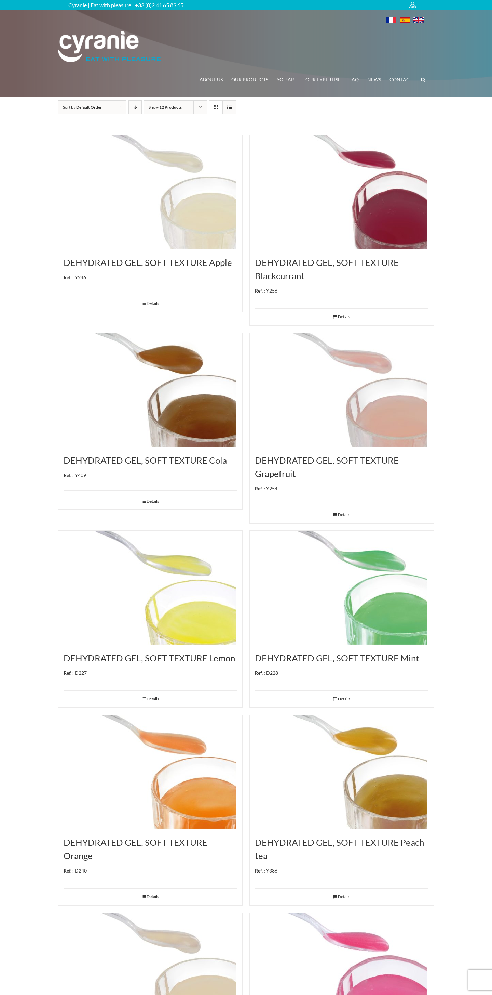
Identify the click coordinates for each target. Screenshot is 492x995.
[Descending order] (135, 107)
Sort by (82, 107)
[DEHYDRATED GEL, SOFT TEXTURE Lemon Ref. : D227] (150, 588)
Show (165, 107)
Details (153, 303)
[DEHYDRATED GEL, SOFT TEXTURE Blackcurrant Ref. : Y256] (342, 192)
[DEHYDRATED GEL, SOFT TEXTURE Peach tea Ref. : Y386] (342, 772)
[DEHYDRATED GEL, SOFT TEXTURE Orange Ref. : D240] (150, 772)
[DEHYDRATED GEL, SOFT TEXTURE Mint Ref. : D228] (342, 588)
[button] (423, 80)
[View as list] (229, 107)
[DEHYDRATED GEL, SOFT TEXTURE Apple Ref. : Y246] (150, 192)
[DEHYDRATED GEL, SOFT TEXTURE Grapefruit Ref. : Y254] (342, 390)
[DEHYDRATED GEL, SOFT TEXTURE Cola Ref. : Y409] (150, 390)
